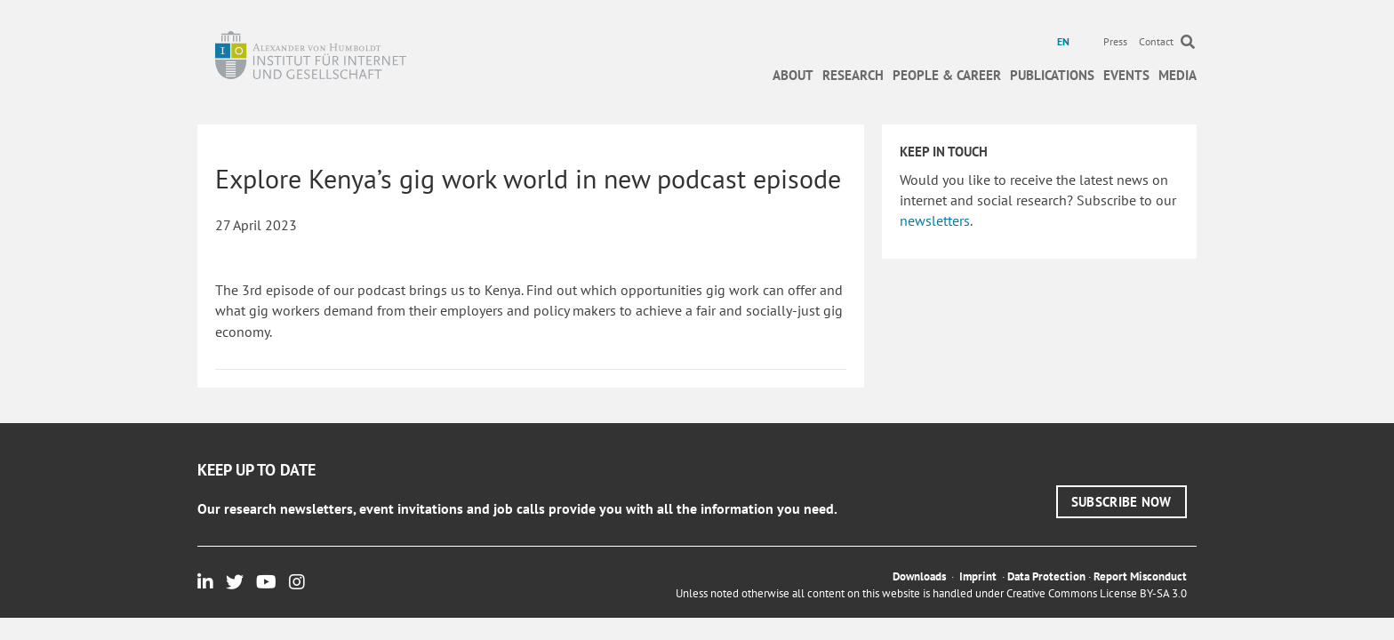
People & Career (947, 75)
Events (1126, 75)
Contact (1156, 41)
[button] (1121, 501)
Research (853, 75)
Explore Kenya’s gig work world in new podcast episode (528, 178)
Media (1177, 75)
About (793, 75)
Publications (1052, 75)
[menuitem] (1065, 41)
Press (1115, 41)
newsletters (935, 220)
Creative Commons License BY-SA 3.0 (1096, 593)
